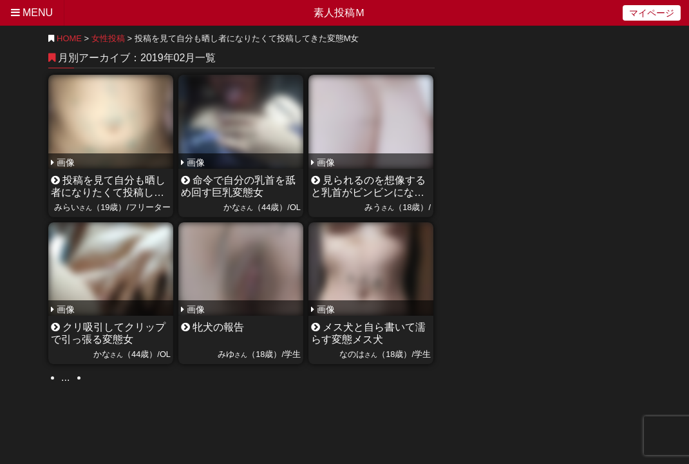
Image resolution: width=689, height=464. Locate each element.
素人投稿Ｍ (339, 12)
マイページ (651, 13)
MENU (32, 12)
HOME (65, 38)
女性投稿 (108, 38)
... (65, 377)
